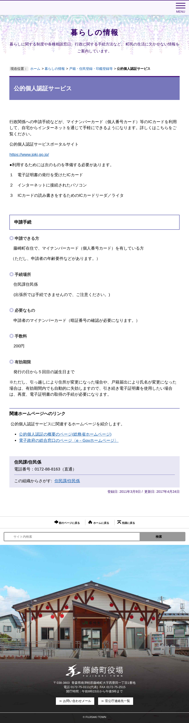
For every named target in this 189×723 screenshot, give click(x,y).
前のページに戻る (67, 522)
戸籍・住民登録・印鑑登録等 (91, 69)
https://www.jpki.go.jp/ (29, 154)
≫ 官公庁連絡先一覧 (115, 701)
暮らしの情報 (55, 69)
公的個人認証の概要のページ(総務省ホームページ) (65, 434)
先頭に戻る (126, 522)
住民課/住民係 (67, 481)
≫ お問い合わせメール (75, 701)
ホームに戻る (98, 522)
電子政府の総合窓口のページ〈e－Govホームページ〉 (68, 440)
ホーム (35, 69)
